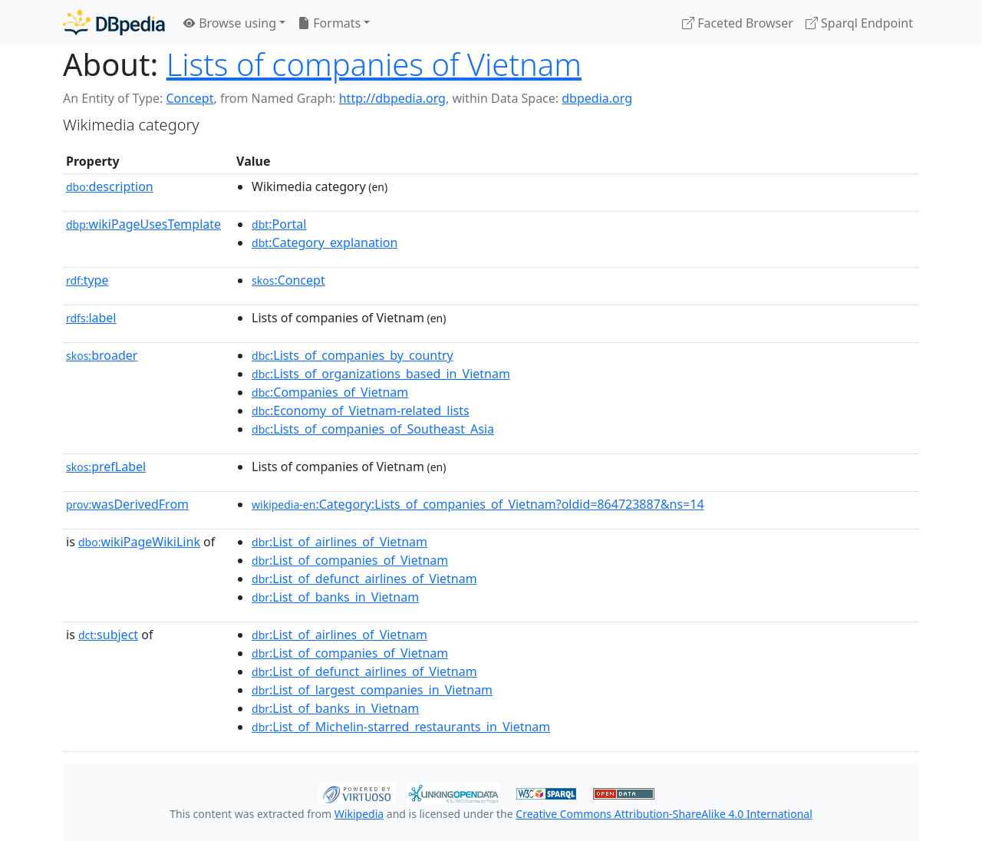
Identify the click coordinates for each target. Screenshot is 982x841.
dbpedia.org (597, 98)
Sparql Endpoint (859, 23)
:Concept (288, 280)
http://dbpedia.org (392, 98)
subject (108, 634)
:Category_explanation (324, 242)
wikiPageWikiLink (139, 541)
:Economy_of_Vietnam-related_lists (361, 410)
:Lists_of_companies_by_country (352, 355)
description (109, 186)
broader (101, 355)
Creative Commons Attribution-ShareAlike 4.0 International (664, 813)
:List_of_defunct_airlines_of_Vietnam (364, 578)
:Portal (279, 224)
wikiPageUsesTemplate (143, 224)
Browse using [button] (229, 23)
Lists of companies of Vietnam (374, 64)
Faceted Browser (737, 23)
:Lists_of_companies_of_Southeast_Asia (373, 428)
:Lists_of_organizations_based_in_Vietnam (381, 373)
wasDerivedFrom (127, 504)
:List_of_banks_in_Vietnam (335, 597)
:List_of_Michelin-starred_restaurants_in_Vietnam (401, 726)
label (91, 317)
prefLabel (106, 466)
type (87, 280)
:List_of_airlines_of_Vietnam (339, 541)
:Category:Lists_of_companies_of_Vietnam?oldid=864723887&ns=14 (478, 504)
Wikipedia (359, 813)
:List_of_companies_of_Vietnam (350, 560)
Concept (189, 98)
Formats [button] (329, 23)
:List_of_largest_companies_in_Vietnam (372, 689)
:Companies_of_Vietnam (330, 392)
